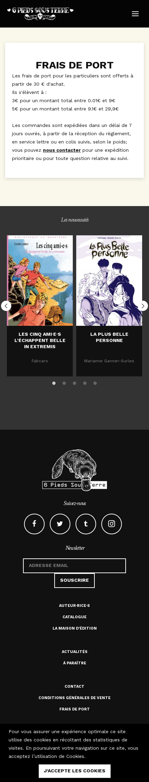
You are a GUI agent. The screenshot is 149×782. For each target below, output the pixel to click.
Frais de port (74, 709)
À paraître (74, 663)
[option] (40, 306)
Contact (74, 686)
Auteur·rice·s (74, 605)
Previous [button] (6, 306)
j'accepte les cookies (74, 770)
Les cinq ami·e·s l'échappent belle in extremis (40, 340)
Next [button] (143, 306)
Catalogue (74, 617)
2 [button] (64, 382)
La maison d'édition (75, 628)
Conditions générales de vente (74, 698)
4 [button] (84, 382)
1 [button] (53, 382)
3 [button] (74, 382)
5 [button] (95, 382)
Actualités (75, 652)
